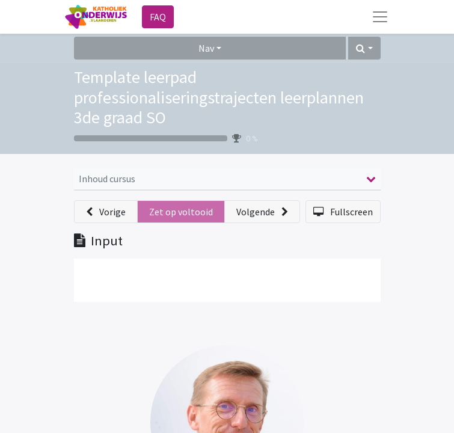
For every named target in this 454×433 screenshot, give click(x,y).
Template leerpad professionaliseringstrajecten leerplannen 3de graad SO (219, 97)
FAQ (158, 17)
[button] (364, 48)
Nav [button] (206, 48)
